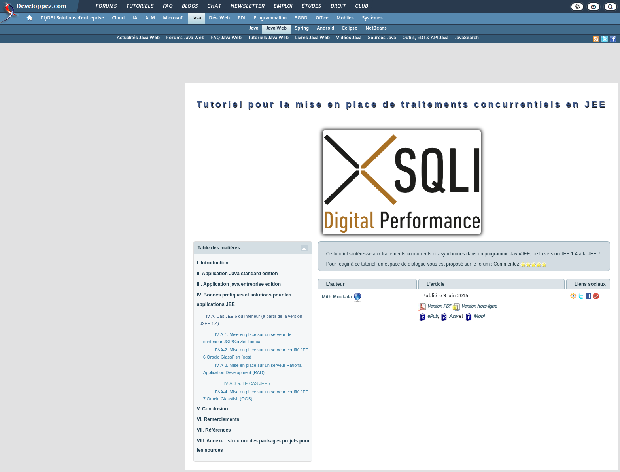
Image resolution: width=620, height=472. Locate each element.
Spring (302, 28)
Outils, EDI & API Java (425, 38)
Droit (337, 6)
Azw (453, 316)
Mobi (478, 316)
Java (196, 18)
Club (361, 6)
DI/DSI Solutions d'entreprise (72, 18)
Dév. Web (219, 18)
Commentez (506, 264)
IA (134, 18)
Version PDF (439, 306)
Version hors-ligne (479, 306)
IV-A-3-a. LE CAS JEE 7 (247, 383)
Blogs (189, 6)
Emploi (282, 6)
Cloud (118, 18)
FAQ (167, 6)
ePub (432, 316)
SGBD (301, 18)
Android (325, 28)
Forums (106, 6)
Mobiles (345, 18)
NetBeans (376, 28)
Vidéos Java (348, 38)
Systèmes (372, 18)
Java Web (276, 28)
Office (322, 18)
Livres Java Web (312, 38)
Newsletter (247, 6)
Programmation (270, 18)
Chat (213, 6)
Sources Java (382, 38)
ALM (150, 18)
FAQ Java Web (226, 38)
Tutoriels (139, 6)
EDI (242, 18)
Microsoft (173, 18)
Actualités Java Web (138, 38)
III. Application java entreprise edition (239, 284)
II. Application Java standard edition (237, 273)
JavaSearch (467, 38)
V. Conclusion (212, 409)
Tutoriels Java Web (268, 38)
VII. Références (214, 430)
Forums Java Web (185, 38)
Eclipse (349, 28)
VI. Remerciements (218, 419)
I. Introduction (213, 263)
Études (311, 6)
